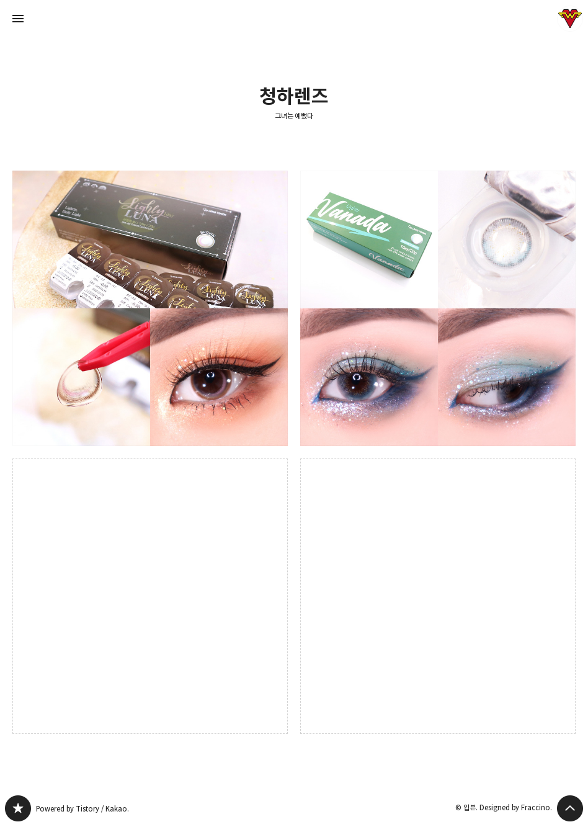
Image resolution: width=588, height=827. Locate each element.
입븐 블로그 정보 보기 (570, 19)
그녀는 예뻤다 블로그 (18, 808)
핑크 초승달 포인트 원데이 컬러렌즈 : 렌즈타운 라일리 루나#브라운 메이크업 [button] (150, 308)
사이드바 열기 (18, 19)
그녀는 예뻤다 (294, 115)
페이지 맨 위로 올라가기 (570, 808)
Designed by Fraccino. (515, 807)
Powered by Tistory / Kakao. (82, 808)
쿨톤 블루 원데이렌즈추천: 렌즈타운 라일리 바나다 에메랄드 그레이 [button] (438, 308)
